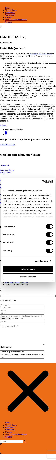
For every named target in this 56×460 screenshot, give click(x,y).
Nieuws (8, 17)
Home (7, 8)
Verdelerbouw (11, 10)
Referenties (10, 12)
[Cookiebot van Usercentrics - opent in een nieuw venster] (41, 181)
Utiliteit (3, 125)
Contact (8, 22)
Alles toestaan (28, 269)
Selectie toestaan (28, 277)
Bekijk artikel (5, 173)
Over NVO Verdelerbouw (16, 19)
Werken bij (9, 15)
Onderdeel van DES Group (16, 282)
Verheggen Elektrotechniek (40, 54)
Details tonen (41, 261)
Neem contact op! (28, 145)
